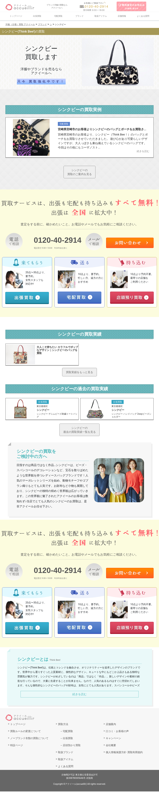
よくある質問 (143, 16)
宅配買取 (58, 16)
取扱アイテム (100, 16)
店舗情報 (122, 16)
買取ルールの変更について (25, 737)
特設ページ (16, 751)
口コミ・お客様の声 (117, 737)
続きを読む (79, 701)
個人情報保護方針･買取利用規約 (124, 758)
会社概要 (111, 751)
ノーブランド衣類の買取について (29, 744)
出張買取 (37, 16)
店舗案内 (111, 730)
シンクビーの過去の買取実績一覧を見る (79, 435)
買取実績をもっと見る (79, 375)
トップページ (16, 16)
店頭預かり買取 (72, 751)
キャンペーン (113, 744)
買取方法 (63, 730)
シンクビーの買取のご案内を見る (79, 173)
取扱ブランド (65, 758)
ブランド (79, 16)
